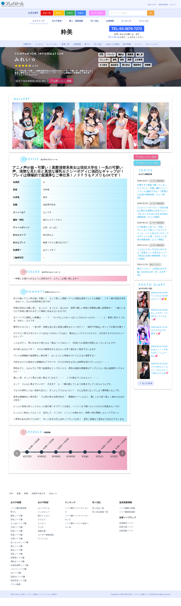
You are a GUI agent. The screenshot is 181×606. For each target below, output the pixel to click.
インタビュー (44, 512)
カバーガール (44, 508)
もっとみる (145, 383)
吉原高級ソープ (126, 531)
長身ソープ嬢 (16, 535)
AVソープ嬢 (16, 573)
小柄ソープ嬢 (16, 539)
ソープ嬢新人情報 (127, 508)
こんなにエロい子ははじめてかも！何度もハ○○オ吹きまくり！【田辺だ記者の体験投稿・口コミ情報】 (152, 254)
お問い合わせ (15, 594)
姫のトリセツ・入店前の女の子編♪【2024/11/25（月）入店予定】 (152, 271)
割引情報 (127, 44)
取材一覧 (66, 44)
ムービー (42, 523)
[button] (17, 453)
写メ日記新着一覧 (100, 512)
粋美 (26, 493)
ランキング (126, 21)
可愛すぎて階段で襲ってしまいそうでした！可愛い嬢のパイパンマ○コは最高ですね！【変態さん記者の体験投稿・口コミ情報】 (152, 191)
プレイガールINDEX (50, 594)
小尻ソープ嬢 (16, 527)
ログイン (173, 4)
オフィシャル (152, 44)
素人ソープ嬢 (16, 546)
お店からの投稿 (112, 44)
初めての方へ (152, 4)
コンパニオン (52, 44)
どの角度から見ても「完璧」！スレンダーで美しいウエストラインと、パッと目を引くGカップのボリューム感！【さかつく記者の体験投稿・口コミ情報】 (152, 233)
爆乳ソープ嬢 (16, 516)
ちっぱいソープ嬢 (18, 523)
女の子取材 (57, 21)
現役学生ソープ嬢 (18, 580)
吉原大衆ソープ (126, 527)
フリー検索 (15, 584)
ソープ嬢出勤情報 (18, 508)
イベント (138, 44)
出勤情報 (77, 44)
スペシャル (144, 21)
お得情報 (110, 21)
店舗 (18, 493)
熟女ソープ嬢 (16, 550)
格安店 (59, 13)
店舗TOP (27, 44)
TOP (11, 493)
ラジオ (41, 527)
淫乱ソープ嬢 (16, 554)
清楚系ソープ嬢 (17, 558)
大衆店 (70, 13)
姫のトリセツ (44, 516)
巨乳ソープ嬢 (16, 520)
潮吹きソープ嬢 (17, 561)
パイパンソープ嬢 (18, 569)
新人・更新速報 (76, 21)
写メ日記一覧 (98, 508)
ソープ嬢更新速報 (127, 512)
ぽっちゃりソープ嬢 (19, 542)
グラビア (42, 520)
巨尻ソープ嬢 (16, 531)
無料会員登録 (163, 4)
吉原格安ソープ (126, 523)
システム (39, 44)
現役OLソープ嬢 (18, 577)
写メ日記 (94, 21)
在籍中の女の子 (38, 493)
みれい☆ (53, 493)
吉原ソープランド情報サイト (31, 594)
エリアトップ (38, 21)
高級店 (81, 13)
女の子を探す (97, 13)
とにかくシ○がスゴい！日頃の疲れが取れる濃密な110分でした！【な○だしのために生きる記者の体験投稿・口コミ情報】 (152, 212)
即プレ (87, 44)
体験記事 (42, 531)
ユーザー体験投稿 (46, 535)
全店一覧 (47, 13)
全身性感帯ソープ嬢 (19, 565)
